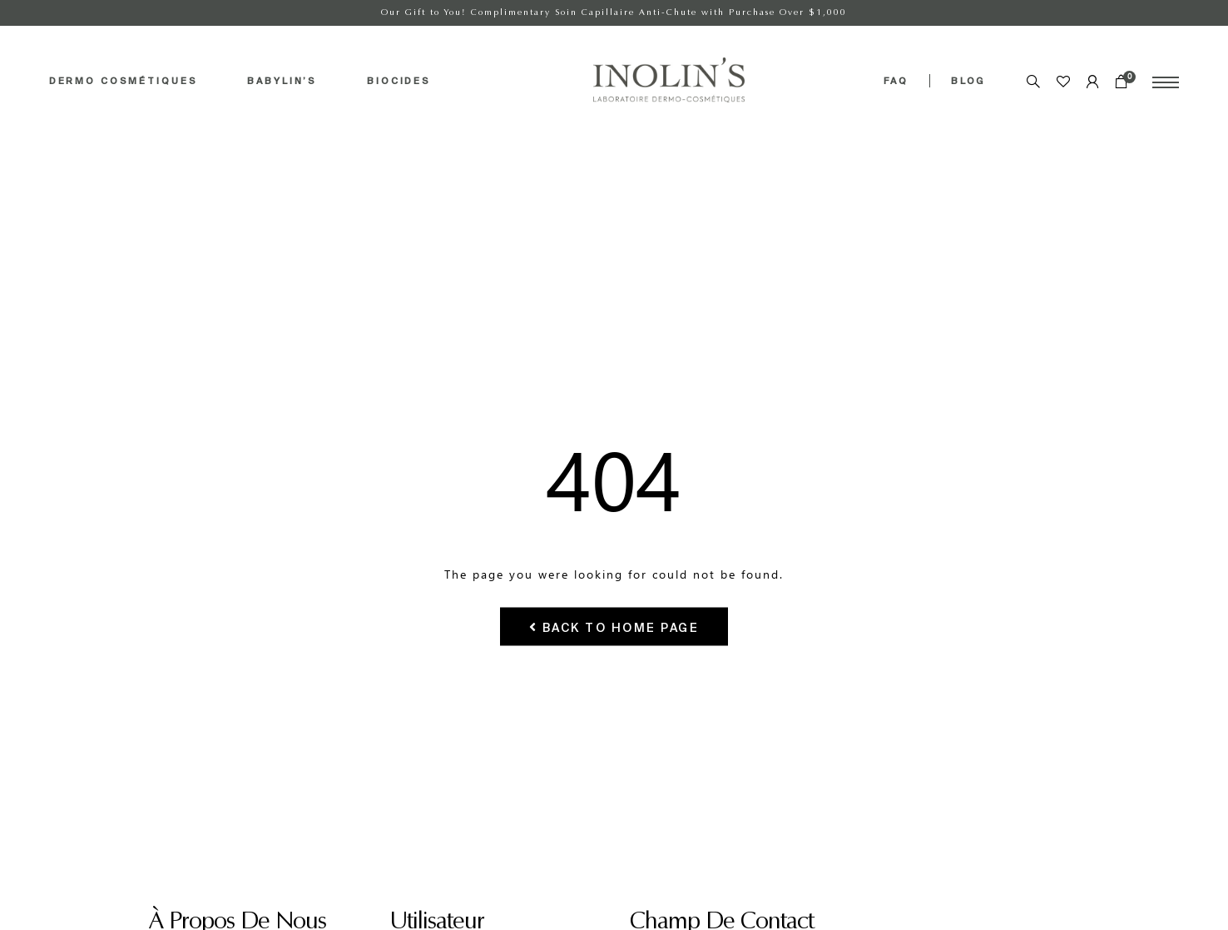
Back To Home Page (614, 626)
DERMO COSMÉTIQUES (123, 81)
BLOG (968, 81)
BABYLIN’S (282, 81)
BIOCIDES (399, 81)
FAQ (896, 81)
